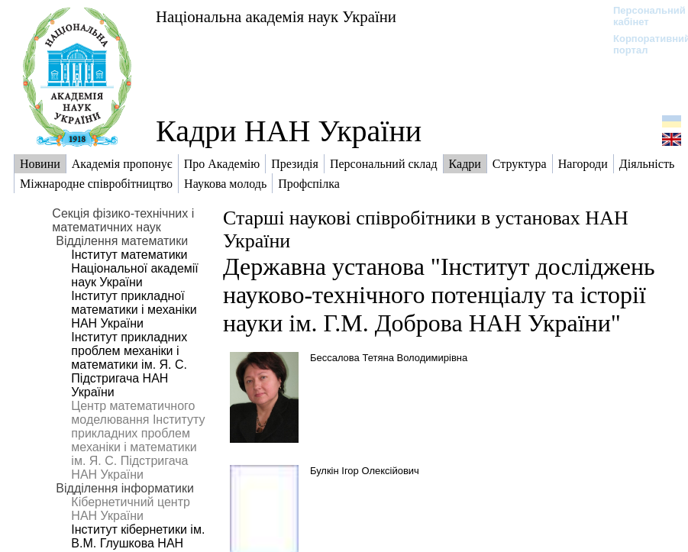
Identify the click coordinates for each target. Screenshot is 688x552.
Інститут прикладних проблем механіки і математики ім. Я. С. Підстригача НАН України (129, 365)
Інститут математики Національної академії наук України (134, 268)
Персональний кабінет (641, 16)
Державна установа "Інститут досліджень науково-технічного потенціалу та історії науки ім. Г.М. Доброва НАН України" (439, 295)
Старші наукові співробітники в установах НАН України (425, 229)
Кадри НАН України (289, 131)
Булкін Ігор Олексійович (364, 470)
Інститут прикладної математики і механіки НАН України (133, 309)
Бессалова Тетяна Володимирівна (388, 357)
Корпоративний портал (641, 44)
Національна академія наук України (276, 16)
